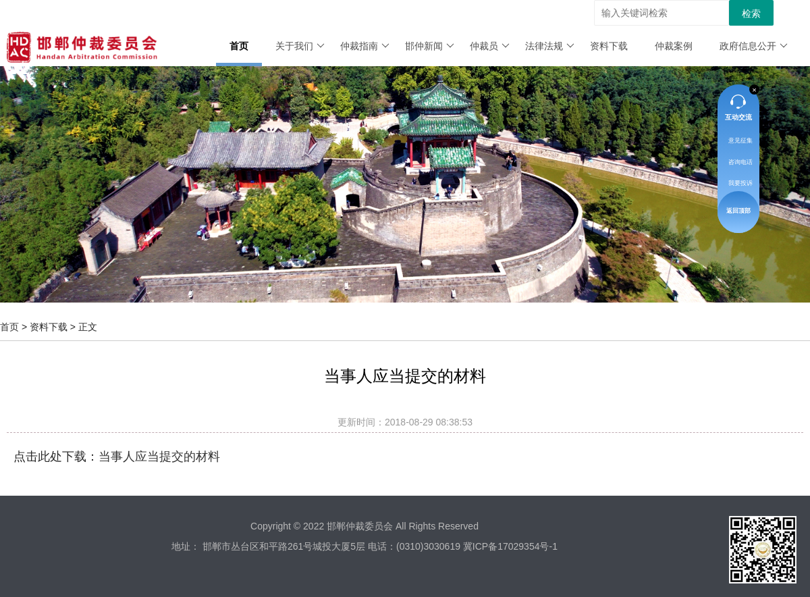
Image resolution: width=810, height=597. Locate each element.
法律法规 (549, 46)
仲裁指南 (364, 46)
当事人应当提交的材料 (159, 456)
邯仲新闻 (429, 46)
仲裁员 (490, 46)
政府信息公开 (754, 46)
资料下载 (609, 46)
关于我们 (300, 46)
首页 (239, 46)
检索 (751, 13)
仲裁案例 (674, 46)
